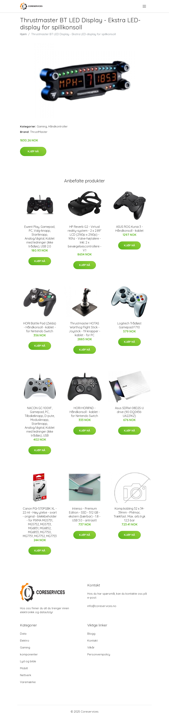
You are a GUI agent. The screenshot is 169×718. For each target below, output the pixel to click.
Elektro (24, 640)
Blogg (91, 633)
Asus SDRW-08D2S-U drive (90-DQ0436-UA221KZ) (129, 412)
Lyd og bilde (28, 661)
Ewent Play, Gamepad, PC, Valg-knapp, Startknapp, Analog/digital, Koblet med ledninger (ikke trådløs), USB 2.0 (39, 236)
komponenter (29, 654)
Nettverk (25, 675)
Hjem (23, 34)
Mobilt (24, 668)
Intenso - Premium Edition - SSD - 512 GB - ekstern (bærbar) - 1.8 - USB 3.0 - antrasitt (84, 514)
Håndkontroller (58, 126)
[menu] (144, 6)
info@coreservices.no (101, 606)
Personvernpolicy (98, 654)
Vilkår (91, 647)
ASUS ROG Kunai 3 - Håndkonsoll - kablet (129, 228)
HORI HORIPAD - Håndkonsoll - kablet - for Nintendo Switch (85, 412)
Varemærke (28, 682)
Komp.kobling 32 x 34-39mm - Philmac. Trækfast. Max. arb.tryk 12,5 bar (129, 514)
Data (23, 633)
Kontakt (92, 640)
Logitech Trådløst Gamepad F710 (129, 325)
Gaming (42, 126)
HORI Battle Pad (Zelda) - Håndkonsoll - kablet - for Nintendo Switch (39, 327)
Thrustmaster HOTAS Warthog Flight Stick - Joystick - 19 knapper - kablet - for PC (84, 329)
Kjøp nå (33, 151)
